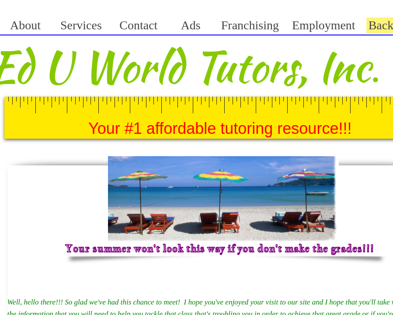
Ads (191, 25)
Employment (323, 25)
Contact (138, 25)
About (25, 25)
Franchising (250, 25)
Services (81, 25)
